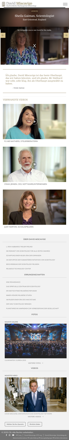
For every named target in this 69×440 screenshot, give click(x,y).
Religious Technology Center (18, 269)
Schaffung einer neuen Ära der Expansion (23, 255)
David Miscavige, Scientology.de (56, 435)
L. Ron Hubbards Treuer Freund (19, 247)
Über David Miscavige (34, 239)
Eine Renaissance (13, 282)
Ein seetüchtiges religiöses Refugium (21, 291)
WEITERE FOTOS (34, 363)
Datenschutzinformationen (20, 438)
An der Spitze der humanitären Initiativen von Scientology (30, 260)
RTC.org (18, 435)
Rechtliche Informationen (61, 438)
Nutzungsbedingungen (46, 438)
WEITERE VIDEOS (34, 417)
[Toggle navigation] (65, 4)
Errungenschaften (34, 274)
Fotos (35, 314)
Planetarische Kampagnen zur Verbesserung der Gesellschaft (32, 308)
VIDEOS (34, 11)
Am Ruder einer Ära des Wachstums (21, 300)
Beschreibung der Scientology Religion (22, 264)
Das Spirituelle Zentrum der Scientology (23, 286)
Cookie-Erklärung (33, 438)
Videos (34, 368)
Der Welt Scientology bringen (18, 304)
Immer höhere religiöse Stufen (19, 295)
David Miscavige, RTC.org (33, 435)
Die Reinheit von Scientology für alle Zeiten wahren (28, 251)
